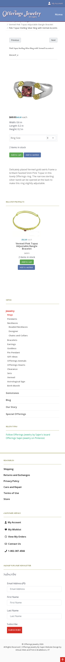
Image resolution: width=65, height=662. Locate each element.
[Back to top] (63, 659)
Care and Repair (13, 487)
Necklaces (12, 323)
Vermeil (11, 377)
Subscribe (12, 624)
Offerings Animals (16, 360)
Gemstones (12, 393)
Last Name (13, 610)
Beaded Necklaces (18, 326)
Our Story (11, 407)
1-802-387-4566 (14, 551)
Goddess (11, 348)
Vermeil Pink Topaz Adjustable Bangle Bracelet (27, 246)
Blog (8, 400)
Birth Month (13, 385)
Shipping (9, 469)
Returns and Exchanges (17, 475)
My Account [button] (55, 3)
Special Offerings (16, 414)
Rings (10, 314)
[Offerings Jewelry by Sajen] (21, 15)
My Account (12, 522)
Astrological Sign (16, 381)
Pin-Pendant (13, 352)
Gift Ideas (12, 356)
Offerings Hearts (16, 364)
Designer (13, 331)
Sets (9, 373)
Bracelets (12, 340)
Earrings (11, 344)
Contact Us (12, 543)
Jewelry (10, 311)
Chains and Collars (18, 335)
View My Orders (15, 536)
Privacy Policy (11, 481)
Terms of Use (11, 493)
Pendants (12, 318)
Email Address (16, 583)
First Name (13, 597)
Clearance (12, 369)
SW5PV (27, 253)
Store (7, 499)
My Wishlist (12, 529)
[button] (58, 14)
